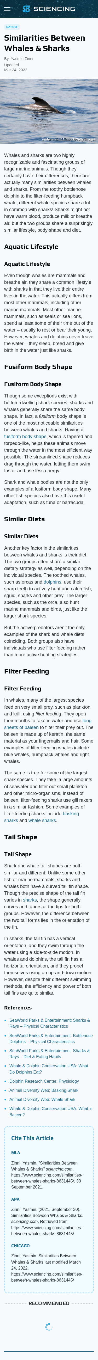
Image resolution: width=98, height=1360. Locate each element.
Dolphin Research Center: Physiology (44, 1081)
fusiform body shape (25, 436)
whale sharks (42, 820)
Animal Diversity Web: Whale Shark (42, 1099)
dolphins (52, 582)
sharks (30, 900)
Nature (12, 26)
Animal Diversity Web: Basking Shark (43, 1090)
